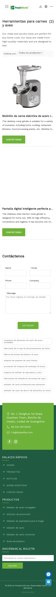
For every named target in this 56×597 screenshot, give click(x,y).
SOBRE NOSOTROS (17, 485)
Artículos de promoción (18, 514)
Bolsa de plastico (16, 541)
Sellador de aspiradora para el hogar (25, 521)
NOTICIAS (12, 478)
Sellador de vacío (15, 528)
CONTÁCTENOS (15, 492)
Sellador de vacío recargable (21, 507)
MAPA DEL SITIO (28, 592)
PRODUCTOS (13, 472)
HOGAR (10, 465)
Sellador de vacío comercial (21, 534)
